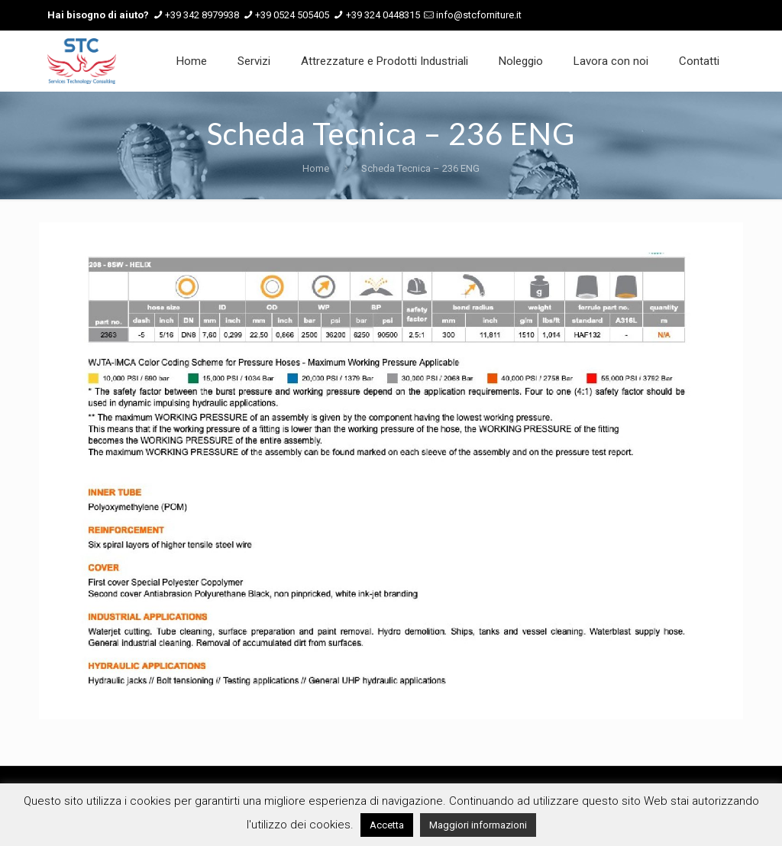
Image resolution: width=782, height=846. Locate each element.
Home (315, 168)
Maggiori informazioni (478, 825)
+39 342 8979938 (202, 15)
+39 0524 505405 (292, 15)
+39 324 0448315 (383, 15)
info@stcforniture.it (479, 15)
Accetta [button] (387, 825)
